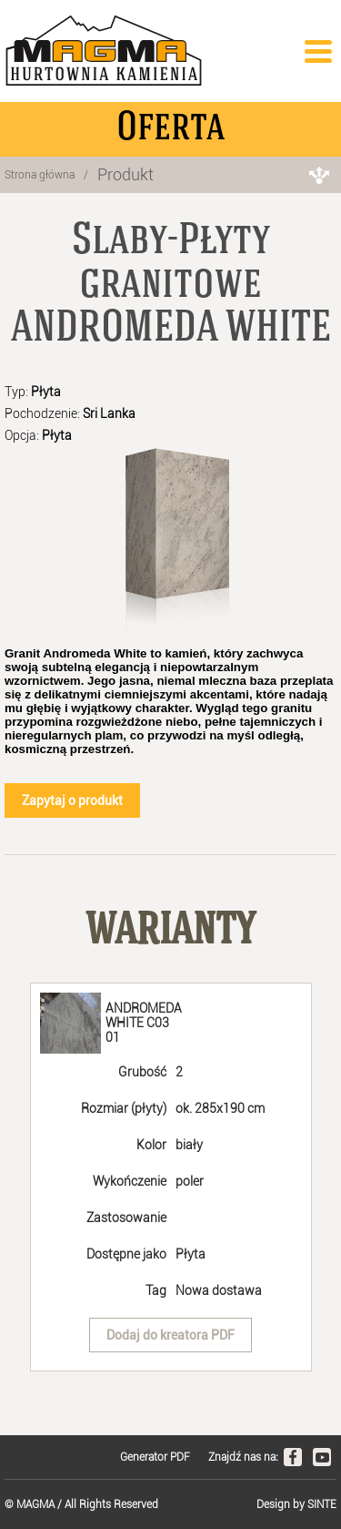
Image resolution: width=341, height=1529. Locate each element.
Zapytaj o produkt (72, 800)
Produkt (125, 174)
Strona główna (40, 174)
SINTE (321, 1504)
